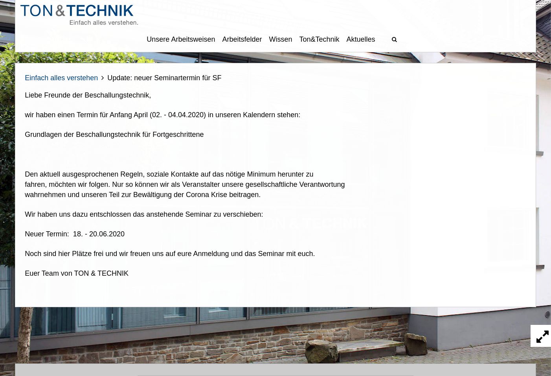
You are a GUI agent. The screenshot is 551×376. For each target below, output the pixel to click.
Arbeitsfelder (242, 39)
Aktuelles (361, 39)
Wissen (280, 39)
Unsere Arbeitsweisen (181, 39)
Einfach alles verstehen (61, 78)
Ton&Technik (319, 39)
